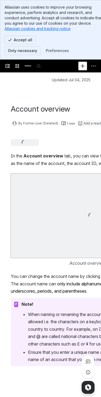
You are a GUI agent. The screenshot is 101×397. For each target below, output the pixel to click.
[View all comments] (88, 361)
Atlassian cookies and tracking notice (38, 28)
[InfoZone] (28, 66)
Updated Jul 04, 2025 (71, 80)
